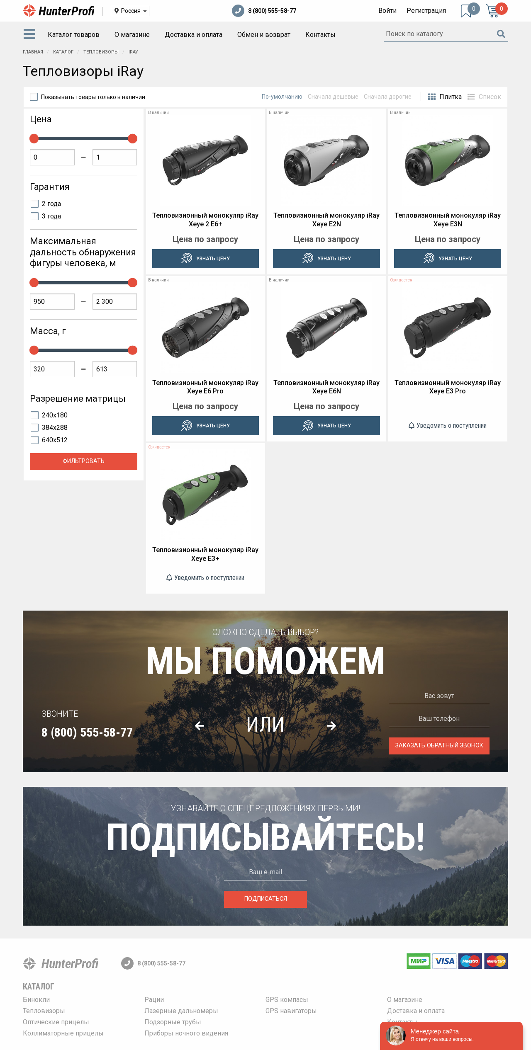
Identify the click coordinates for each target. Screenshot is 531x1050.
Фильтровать (84, 461)
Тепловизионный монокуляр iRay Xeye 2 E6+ (205, 219)
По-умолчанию (282, 96)
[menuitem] (31, 35)
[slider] (34, 138)
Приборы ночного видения (186, 1033)
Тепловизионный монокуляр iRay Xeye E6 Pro (205, 387)
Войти (387, 11)
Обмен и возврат (263, 35)
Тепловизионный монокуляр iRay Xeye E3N (448, 219)
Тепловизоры (101, 52)
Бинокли (36, 1000)
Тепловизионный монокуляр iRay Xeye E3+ (205, 554)
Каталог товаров (74, 35)
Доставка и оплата (193, 35)
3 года (51, 216)
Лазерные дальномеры (181, 1011)
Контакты (320, 35)
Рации (154, 1000)
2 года (51, 204)
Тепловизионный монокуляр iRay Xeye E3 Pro (448, 387)
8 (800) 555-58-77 (264, 10)
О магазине (132, 35)
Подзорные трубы (172, 1022)
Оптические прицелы (56, 1022)
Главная (33, 52)
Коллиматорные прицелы (63, 1033)
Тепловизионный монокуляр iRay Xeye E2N (326, 219)
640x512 (55, 440)
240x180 (55, 415)
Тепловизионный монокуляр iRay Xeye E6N (326, 387)
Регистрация (426, 11)
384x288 (55, 428)
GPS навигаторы (291, 1011)
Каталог (64, 52)
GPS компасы (287, 1000)
